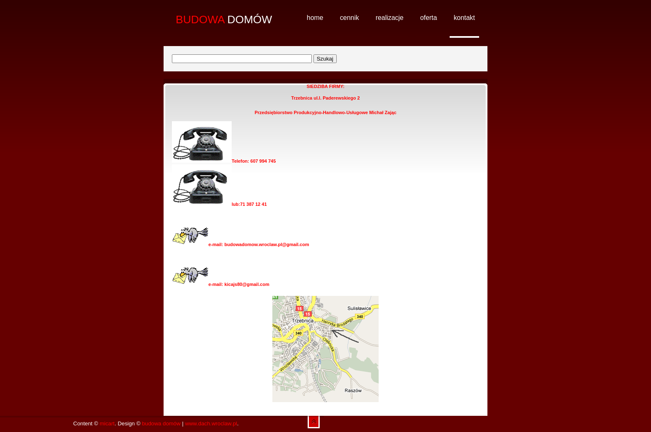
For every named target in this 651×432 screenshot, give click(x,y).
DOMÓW (224, 19)
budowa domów (161, 423)
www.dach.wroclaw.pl (211, 423)
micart (107, 423)
